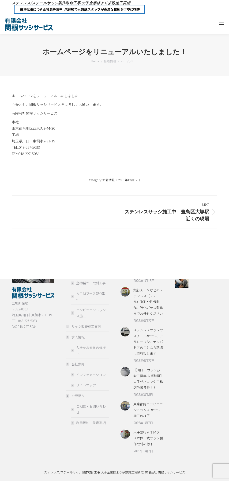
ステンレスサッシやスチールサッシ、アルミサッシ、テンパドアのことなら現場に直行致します (148, 342)
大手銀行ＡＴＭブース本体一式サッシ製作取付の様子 (148, 438)
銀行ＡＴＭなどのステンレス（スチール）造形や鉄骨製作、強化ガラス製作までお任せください (148, 302)
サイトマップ (86, 385)
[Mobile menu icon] (221, 24)
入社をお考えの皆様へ (91, 350)
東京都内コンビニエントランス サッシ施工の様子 (148, 410)
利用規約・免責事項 (91, 422)
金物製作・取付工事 (91, 283)
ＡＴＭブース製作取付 (90, 296)
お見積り (76, 395)
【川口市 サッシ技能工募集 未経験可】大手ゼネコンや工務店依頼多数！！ (148, 379)
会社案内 (76, 364)
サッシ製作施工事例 (86, 326)
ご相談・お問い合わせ (91, 409)
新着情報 (108, 180)
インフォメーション (91, 374)
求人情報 (76, 337)
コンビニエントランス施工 (91, 313)
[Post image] (125, 292)
